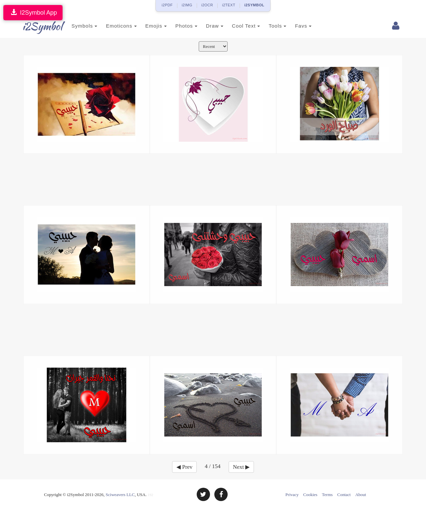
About (360, 494)
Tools (270, 26)
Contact (343, 494)
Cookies (310, 494)
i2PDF (167, 5)
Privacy (292, 494)
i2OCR (207, 5)
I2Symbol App (33, 12)
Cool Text (239, 26)
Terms (327, 494)
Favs (296, 26)
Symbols (77, 26)
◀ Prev (184, 467)
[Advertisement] (213, 179)
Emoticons (114, 26)
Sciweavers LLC (120, 494)
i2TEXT (228, 5)
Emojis (148, 26)
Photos (179, 26)
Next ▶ (241, 467)
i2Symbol (36, 26)
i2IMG (187, 5)
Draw (207, 26)
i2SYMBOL (254, 5)
